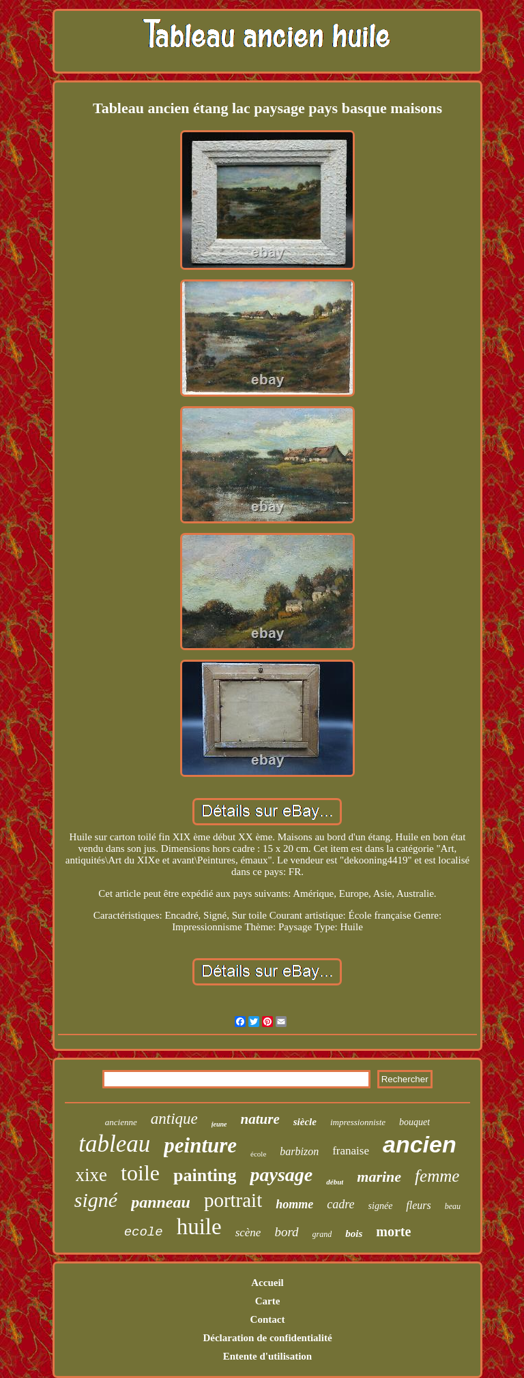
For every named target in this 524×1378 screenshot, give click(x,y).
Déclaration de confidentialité (267, 1337)
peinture (200, 1145)
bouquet (414, 1122)
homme (294, 1204)
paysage (281, 1174)
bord (286, 1232)
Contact (267, 1319)
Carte (267, 1301)
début (334, 1182)
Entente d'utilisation (267, 1356)
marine (379, 1176)
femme (437, 1176)
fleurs (418, 1205)
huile (199, 1226)
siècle (305, 1121)
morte (393, 1231)
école (258, 1154)
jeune (219, 1124)
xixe (92, 1175)
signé (95, 1200)
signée (380, 1206)
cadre (340, 1204)
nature (260, 1119)
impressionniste (357, 1122)
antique (174, 1118)
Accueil (267, 1282)
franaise (350, 1150)
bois (353, 1233)
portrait (233, 1200)
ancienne (121, 1122)
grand (322, 1234)
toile (140, 1173)
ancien (419, 1144)
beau (453, 1206)
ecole (143, 1232)
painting (205, 1175)
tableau (114, 1144)
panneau (160, 1202)
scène (248, 1232)
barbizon (299, 1151)
